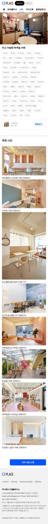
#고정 (5, 115)
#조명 (5, 67)
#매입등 (6, 72)
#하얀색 (41, 82)
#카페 (5, 53)
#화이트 (24, 82)
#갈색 (14, 91)
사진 (21, 9)
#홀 (24, 63)
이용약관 (14, 482)
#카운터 (40, 58)
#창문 (29, 110)
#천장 (31, 63)
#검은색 (21, 87)
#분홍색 (41, 96)
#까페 (13, 53)
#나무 (5, 106)
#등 (13, 72)
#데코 (32, 101)
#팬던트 (15, 77)
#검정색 (37, 87)
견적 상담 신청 (28, 462)
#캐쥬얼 (6, 82)
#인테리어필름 (30, 106)
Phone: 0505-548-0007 (29, 496)
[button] (44, 3)
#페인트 (6, 101)
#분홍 (32, 96)
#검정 (29, 87)
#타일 (14, 101)
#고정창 (37, 110)
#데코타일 (23, 101)
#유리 (27, 115)
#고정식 (13, 115)
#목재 (13, 106)
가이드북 (29, 9)
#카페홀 (17, 63)
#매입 (34, 67)
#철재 (22, 110)
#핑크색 (24, 96)
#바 (4, 58)
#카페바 (37, 53)
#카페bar (18, 58)
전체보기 (38, 124)
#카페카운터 (29, 58)
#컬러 (5, 87)
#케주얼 (33, 77)
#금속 (14, 110)
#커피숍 (21, 53)
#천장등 (13, 67)
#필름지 (6, 110)
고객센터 (5, 482)
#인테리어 (7, 63)
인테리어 (19, 3)
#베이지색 (7, 96)
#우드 (40, 101)
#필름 (20, 106)
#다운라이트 (24, 67)
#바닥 (38, 63)
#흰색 (32, 82)
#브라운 (6, 91)
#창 (21, 115)
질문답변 (28, 3)
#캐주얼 (24, 77)
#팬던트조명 (22, 72)
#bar (10, 58)
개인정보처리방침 (26, 482)
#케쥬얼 (15, 82)
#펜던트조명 (35, 72)
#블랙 (13, 87)
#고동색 (23, 91)
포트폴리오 (12, 9)
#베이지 (32, 91)
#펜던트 (6, 77)
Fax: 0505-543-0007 (9, 499)
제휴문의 (38, 482)
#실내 (29, 53)
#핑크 (16, 96)
